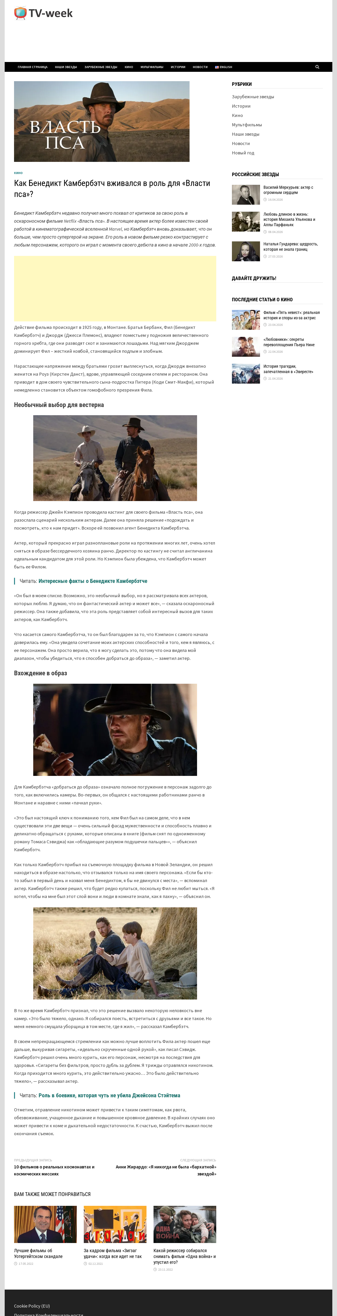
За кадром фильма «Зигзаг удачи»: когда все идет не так (113, 1253)
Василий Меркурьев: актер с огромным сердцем (288, 190)
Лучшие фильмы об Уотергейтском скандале (38, 1253)
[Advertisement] (115, 288)
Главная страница (33, 67)
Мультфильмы (152, 67)
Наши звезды (66, 67)
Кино (129, 67)
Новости (200, 67)
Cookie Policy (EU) (32, 1306)
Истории (178, 67)
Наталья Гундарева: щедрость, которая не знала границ (291, 246)
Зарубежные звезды (100, 67)
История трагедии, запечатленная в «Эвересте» (288, 369)
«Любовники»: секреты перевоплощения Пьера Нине (289, 342)
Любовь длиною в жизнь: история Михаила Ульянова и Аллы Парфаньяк (289, 219)
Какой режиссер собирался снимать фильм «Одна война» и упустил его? (185, 1256)
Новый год (243, 153)
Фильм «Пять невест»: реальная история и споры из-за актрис (292, 315)
